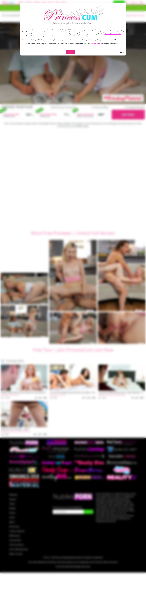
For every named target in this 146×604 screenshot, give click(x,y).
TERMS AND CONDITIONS (112, 34)
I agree (70, 52)
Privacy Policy (96, 44)
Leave (122, 52)
